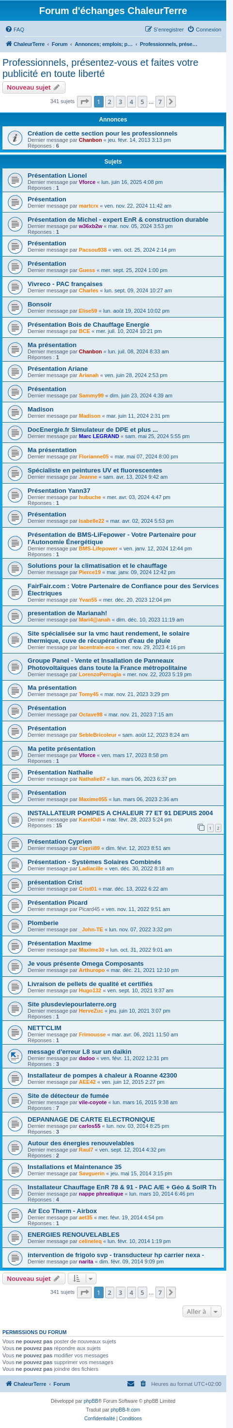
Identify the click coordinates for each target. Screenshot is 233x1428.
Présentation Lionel (57, 175)
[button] (84, 101)
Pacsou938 (93, 250)
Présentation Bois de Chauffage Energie (88, 324)
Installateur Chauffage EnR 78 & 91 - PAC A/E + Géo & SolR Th (122, 1187)
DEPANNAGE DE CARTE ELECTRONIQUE (91, 1119)
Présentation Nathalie (60, 772)
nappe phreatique (101, 1194)
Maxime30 (92, 950)
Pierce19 (90, 572)
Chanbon (90, 140)
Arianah (89, 375)
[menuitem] (14, 29)
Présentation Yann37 (59, 490)
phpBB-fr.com (125, 1410)
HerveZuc (91, 1011)
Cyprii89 (89, 848)
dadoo (87, 1058)
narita (86, 1261)
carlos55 (90, 1126)
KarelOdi (90, 819)
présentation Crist (55, 882)
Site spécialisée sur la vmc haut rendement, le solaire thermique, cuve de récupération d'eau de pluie (108, 637)
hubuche (90, 497)
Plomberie (43, 923)
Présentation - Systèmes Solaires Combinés (94, 862)
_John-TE (91, 929)
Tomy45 (89, 694)
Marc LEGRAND (99, 436)
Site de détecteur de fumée (68, 1095)
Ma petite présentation (61, 748)
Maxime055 (93, 799)
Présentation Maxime (60, 943)
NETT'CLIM (45, 1028)
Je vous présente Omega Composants (86, 963)
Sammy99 (91, 395)
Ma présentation (52, 345)
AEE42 (87, 1082)
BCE (84, 331)
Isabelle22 (92, 521)
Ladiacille (91, 868)
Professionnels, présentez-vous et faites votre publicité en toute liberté (100, 68)
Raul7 (86, 1150)
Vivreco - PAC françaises (65, 284)
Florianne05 (94, 456)
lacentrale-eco (97, 647)
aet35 (86, 1217)
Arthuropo (92, 970)
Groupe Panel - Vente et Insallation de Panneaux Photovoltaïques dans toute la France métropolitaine (107, 664)
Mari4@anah (94, 620)
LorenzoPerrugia (100, 674)
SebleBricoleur (98, 735)
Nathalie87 (92, 779)
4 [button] (131, 101)
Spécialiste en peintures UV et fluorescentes (95, 470)
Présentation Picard (58, 902)
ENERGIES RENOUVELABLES (74, 1234)
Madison (40, 409)
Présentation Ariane (58, 368)
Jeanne (88, 477)
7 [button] (160, 101)
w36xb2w (90, 226)
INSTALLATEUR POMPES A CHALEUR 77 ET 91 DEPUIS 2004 (120, 813)
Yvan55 (88, 600)
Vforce (87, 182)
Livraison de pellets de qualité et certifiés (90, 983)
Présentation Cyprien (60, 841)
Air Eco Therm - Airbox (62, 1211)
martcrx (88, 206)
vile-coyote (93, 1102)
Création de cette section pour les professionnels (102, 133)
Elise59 (88, 311)
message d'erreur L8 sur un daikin (79, 1051)
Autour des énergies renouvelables (81, 1143)
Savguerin (92, 1173)
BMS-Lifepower (98, 548)
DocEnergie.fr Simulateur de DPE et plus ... (93, 429)
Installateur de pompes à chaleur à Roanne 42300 (102, 1075)
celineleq (90, 1241)
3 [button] (120, 101)
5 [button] (142, 101)
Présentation (47, 199)
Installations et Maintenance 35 (75, 1166)
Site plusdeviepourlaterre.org (72, 1004)
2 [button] (109, 101)
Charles (88, 290)
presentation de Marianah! (67, 613)
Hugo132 (90, 990)
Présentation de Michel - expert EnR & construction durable (118, 219)
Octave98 (91, 714)
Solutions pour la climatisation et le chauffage (97, 565)
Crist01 (88, 889)
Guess (87, 270)
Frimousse (92, 1034)
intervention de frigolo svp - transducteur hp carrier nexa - (116, 1255)
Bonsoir (40, 304)
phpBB (91, 1401)
